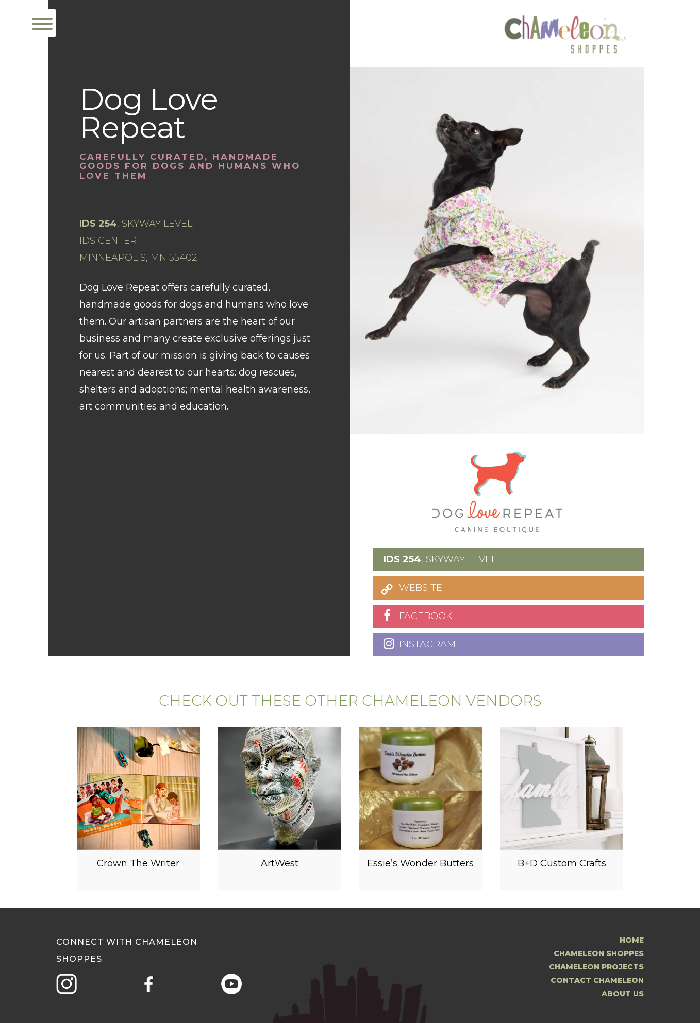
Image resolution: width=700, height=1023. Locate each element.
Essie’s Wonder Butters (420, 868)
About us (623, 993)
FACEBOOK (426, 616)
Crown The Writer (138, 868)
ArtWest (279, 868)
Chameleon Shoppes (599, 953)
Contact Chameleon (597, 980)
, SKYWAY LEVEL (440, 559)
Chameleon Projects (596, 966)
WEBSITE (420, 587)
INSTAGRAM (427, 644)
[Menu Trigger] (42, 23)
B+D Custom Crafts (562, 868)
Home (632, 940)
